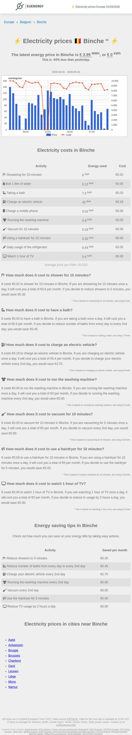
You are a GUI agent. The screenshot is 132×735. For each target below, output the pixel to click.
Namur (13, 687)
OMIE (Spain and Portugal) (55, 734)
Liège (12, 676)
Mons (12, 682)
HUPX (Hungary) (45, 732)
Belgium (25, 22)
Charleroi (14, 660)
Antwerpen (15, 645)
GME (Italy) (17, 732)
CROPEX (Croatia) (111, 729)
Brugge (13, 650)
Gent (11, 666)
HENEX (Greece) (30, 732)
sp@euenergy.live (66, 725)
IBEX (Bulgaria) (96, 729)
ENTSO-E (72, 719)
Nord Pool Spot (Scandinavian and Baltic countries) (74, 732)
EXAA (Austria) (31, 729)
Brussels (14, 655)
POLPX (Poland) (103, 732)
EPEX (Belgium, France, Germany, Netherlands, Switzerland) (63, 729)
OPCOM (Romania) (119, 732)
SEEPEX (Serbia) (36, 734)
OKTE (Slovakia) (74, 734)
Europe (9, 22)
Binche (42, 22)
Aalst (11, 640)
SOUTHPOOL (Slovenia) (92, 734)
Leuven (13, 671)
